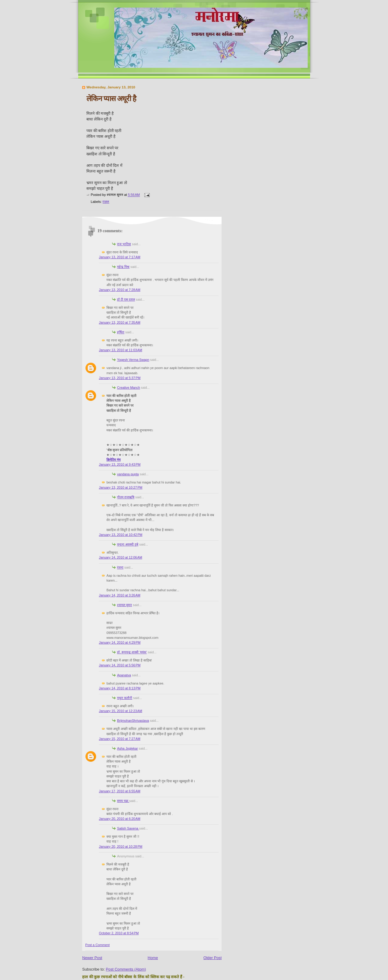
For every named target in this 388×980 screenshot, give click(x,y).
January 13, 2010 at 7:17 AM (119, 257)
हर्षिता (120, 332)
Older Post (212, 957)
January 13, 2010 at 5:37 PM (119, 378)
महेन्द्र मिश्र (123, 267)
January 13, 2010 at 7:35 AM (119, 322)
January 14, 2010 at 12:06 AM (120, 557)
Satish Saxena (128, 828)
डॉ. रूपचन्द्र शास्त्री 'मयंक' (132, 652)
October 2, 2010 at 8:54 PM (119, 933)
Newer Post (92, 957)
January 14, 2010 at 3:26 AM (119, 595)
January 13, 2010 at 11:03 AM (120, 350)
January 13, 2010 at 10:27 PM (120, 487)
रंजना (120, 567)
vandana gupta (128, 474)
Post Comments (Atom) (126, 969)
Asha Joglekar (127, 748)
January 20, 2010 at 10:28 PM (120, 846)
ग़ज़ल (105, 201)
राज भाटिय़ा (124, 244)
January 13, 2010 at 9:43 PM (119, 464)
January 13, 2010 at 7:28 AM (119, 290)
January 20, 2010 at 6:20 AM (119, 818)
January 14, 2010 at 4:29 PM (119, 642)
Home (153, 957)
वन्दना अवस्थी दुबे (127, 544)
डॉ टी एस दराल (126, 299)
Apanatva (124, 675)
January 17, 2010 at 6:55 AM (119, 791)
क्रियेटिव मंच (113, 459)
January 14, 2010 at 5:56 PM (119, 665)
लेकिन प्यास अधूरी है (111, 98)
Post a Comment (97, 945)
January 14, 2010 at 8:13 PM (119, 688)
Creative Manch (128, 387)
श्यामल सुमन (124, 605)
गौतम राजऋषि (125, 497)
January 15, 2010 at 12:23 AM (120, 711)
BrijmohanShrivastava (133, 720)
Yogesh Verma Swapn (133, 359)
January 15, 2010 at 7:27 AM (119, 739)
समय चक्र (123, 801)
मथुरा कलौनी (124, 698)
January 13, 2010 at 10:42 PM (120, 534)
